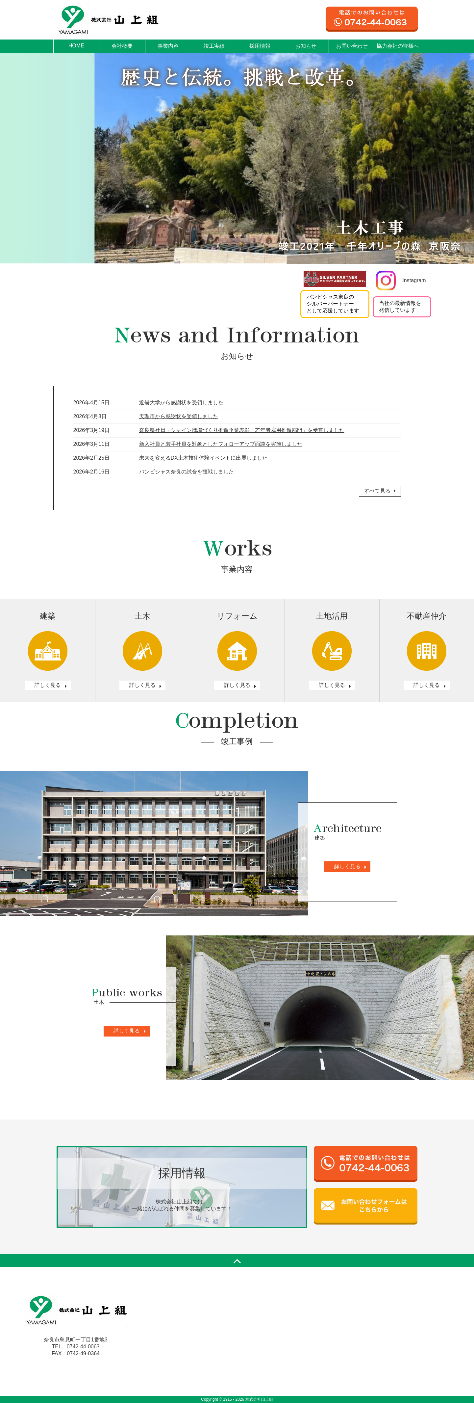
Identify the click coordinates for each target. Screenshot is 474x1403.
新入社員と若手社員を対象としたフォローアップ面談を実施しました (220, 444)
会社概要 (122, 46)
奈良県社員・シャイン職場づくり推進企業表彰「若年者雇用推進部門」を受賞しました (241, 430)
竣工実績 (214, 46)
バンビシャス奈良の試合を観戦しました (186, 471)
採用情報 (259, 46)
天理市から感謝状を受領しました (178, 416)
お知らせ (305, 46)
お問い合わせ (352, 46)
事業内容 (168, 46)
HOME (76, 45)
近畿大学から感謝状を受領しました (181, 402)
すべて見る (380, 491)
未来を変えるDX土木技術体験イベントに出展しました (203, 458)
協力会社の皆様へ (398, 46)
